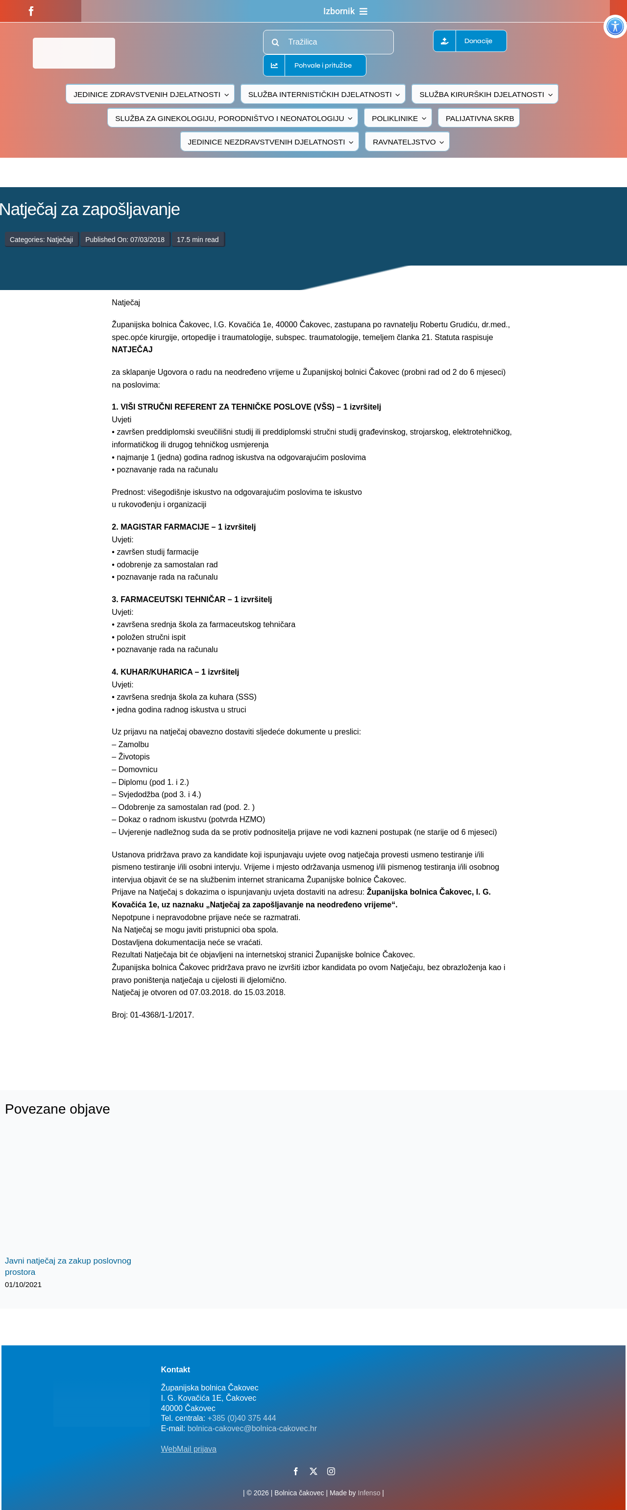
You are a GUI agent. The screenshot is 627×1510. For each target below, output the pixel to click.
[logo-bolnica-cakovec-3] (182, 1044)
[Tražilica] (328, 42)
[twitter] (313, 1471)
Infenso (369, 1493)
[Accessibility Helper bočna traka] (615, 26)
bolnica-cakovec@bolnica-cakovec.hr (252, 1428)
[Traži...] (275, 42)
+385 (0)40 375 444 (242, 1418)
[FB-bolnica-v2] (465, 1364)
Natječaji (60, 240)
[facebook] (31, 11)
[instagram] (331, 1471)
